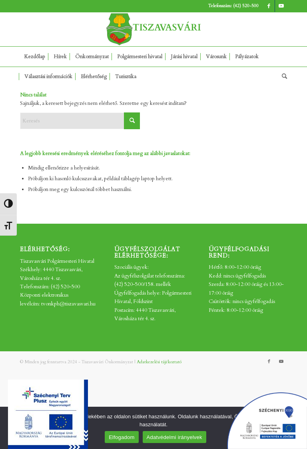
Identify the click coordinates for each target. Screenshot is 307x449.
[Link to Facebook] (269, 6)
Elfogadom (121, 437)
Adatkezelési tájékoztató (159, 362)
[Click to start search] (132, 120)
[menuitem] (34, 57)
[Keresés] (282, 77)
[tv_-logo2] (153, 29)
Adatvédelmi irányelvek (174, 437)
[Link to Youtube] (281, 6)
